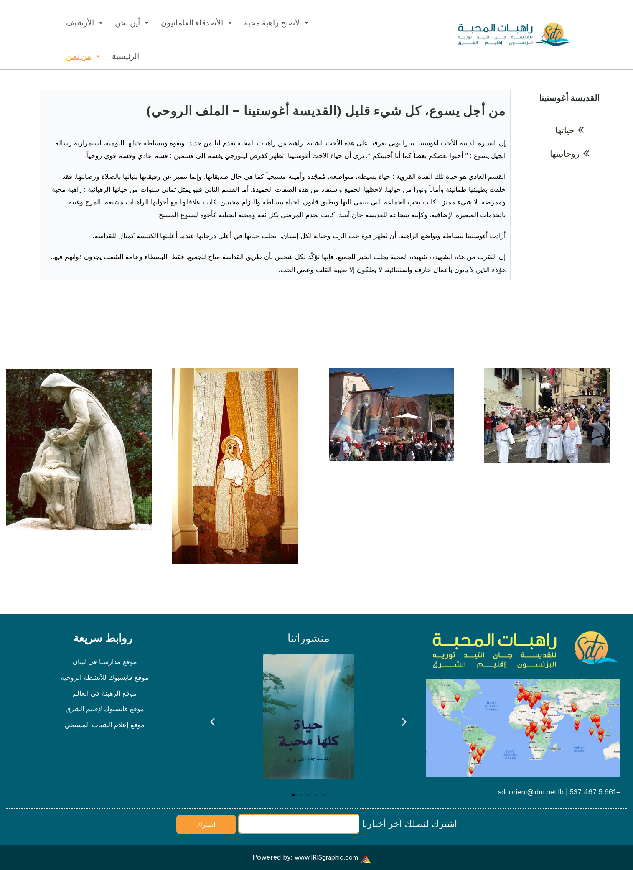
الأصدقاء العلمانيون (197, 21)
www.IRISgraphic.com (326, 857)
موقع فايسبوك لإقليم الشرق (105, 712)
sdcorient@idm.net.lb (531, 792)
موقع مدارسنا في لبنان (105, 662)
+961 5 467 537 (595, 792)
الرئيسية (125, 56)
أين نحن (132, 21)
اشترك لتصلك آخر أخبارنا (347, 824)
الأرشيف (85, 21)
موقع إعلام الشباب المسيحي (105, 729)
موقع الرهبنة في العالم (105, 696)
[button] (212, 722)
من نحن (84, 54)
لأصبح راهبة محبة (277, 21)
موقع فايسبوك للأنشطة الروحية (105, 679)
